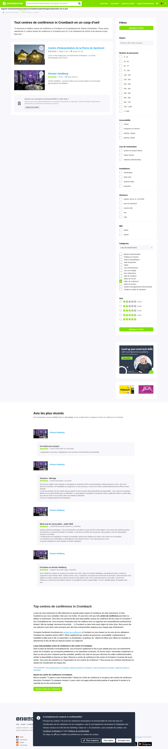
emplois (49, 9)
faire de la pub (77, 9)
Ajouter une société (32, 107)
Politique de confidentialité (78, 731)
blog (56, 9)
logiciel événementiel (10, 9)
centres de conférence (72, 632)
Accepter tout (124, 740)
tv (31, 9)
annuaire (24, 9)
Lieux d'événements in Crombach (57, 668)
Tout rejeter (108, 740)
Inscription (115, 3)
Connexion (104, 3)
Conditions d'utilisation (52, 731)
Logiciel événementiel (145, 3)
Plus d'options (91, 740)
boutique (65, 9)
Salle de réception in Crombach (81, 668)
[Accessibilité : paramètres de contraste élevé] (157, 4)
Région (122, 38)
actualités (39, 9)
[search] (79, 3)
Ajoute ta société (128, 3)
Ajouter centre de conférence (47, 689)
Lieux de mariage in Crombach (104, 668)
